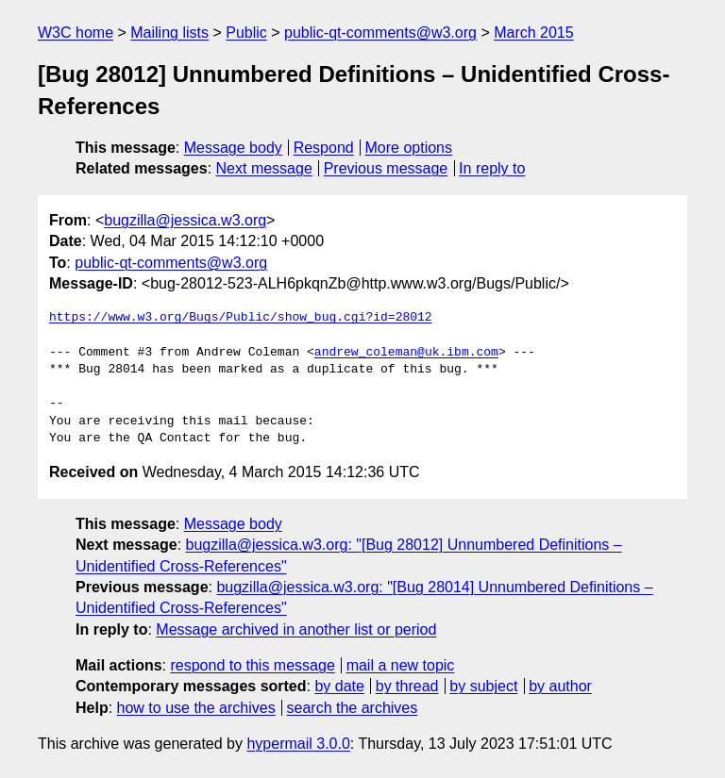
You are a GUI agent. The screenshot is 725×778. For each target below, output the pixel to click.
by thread (407, 686)
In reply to (492, 168)
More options (409, 148)
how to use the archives (196, 708)
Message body (233, 148)
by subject (483, 686)
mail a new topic (400, 665)
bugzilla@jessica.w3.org (185, 220)
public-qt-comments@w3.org (380, 33)
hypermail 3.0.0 (297, 744)
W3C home (75, 33)
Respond (324, 148)
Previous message (386, 168)
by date (338, 686)
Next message (264, 168)
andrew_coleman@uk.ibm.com (406, 352)
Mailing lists (169, 33)
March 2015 (534, 33)
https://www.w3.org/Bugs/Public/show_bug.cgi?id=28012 (240, 317)
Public (246, 33)
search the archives (352, 708)
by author (560, 686)
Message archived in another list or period (296, 629)
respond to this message (252, 665)
